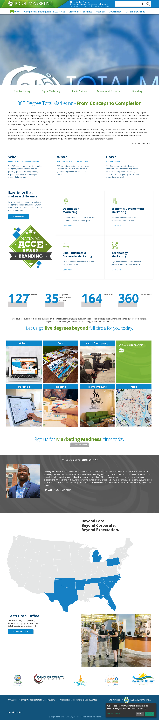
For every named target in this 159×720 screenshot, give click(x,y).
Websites (100, 11)
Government (115, 11)
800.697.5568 (13, 700)
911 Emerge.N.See (135, 11)
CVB (63, 11)
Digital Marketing (51, 91)
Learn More (67, 225)
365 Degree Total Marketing (137, 700)
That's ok (149, 713)
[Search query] (130, 4)
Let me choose (113, 713)
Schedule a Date (20, 631)
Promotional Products (108, 91)
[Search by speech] (142, 4)
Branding (137, 91)
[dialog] (131, 710)
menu (17, 11)
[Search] (148, 4)
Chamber (74, 11)
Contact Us (18, 216)
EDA (55, 11)
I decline (139, 713)
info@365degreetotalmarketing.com (91, 4)
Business (87, 11)
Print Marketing (21, 91)
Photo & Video (79, 91)
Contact (106, 6)
